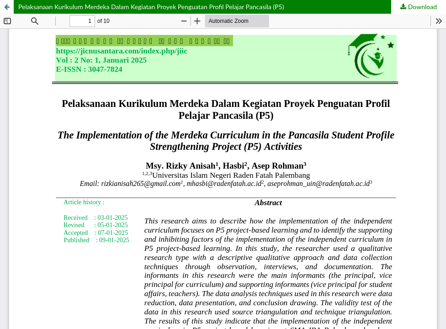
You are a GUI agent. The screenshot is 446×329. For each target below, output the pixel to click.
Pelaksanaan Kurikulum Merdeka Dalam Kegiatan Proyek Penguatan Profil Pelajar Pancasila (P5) (151, 7)
